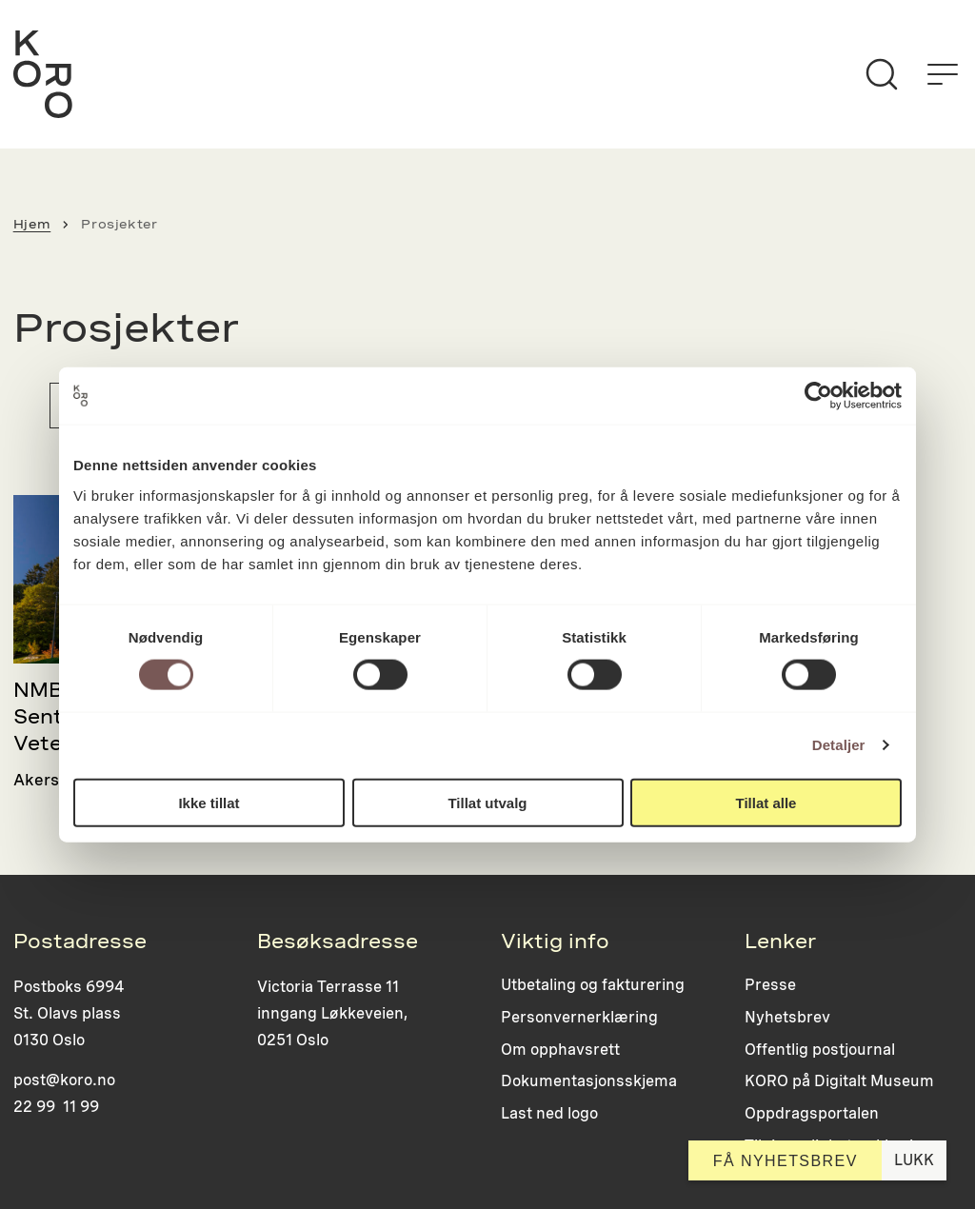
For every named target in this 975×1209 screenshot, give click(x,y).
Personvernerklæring (579, 1017)
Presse (770, 985)
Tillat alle (766, 802)
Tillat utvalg (487, 802)
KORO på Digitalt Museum (839, 1081)
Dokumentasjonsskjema (589, 1081)
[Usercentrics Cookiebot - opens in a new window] (818, 396)
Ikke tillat (208, 802)
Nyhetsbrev (787, 1017)
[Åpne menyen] (943, 74)
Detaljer (839, 745)
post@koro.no (64, 1080)
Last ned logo (549, 1113)
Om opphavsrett (560, 1050)
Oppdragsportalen (812, 1113)
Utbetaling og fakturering (593, 985)
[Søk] (882, 74)
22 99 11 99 (56, 1107)
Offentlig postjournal (820, 1050)
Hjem (32, 224)
